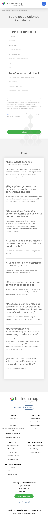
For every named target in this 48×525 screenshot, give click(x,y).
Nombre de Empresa (14, 54)
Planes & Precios (13, 449)
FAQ (35, 428)
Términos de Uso (21, 113)
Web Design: (24, 513)
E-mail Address (13, 45)
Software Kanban (13, 471)
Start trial (24, 496)
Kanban (13, 467)
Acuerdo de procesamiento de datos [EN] (13, 429)
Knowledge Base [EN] (13, 455)
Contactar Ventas (35, 418)
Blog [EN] (13, 425)
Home (3, 10)
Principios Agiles (35, 449)
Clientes (13, 422)
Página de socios (35, 425)
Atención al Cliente (35, 422)
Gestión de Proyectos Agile (35, 445)
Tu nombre (12, 36)
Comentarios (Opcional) (15, 86)
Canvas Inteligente (13, 445)
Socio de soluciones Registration (20, 10)
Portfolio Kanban (13, 474)
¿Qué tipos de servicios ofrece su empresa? (21, 77)
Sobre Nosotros (13, 418)
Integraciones (13, 452)
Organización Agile (35, 452)
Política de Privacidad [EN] (12, 433)
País (10, 63)
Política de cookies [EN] (13, 437)
